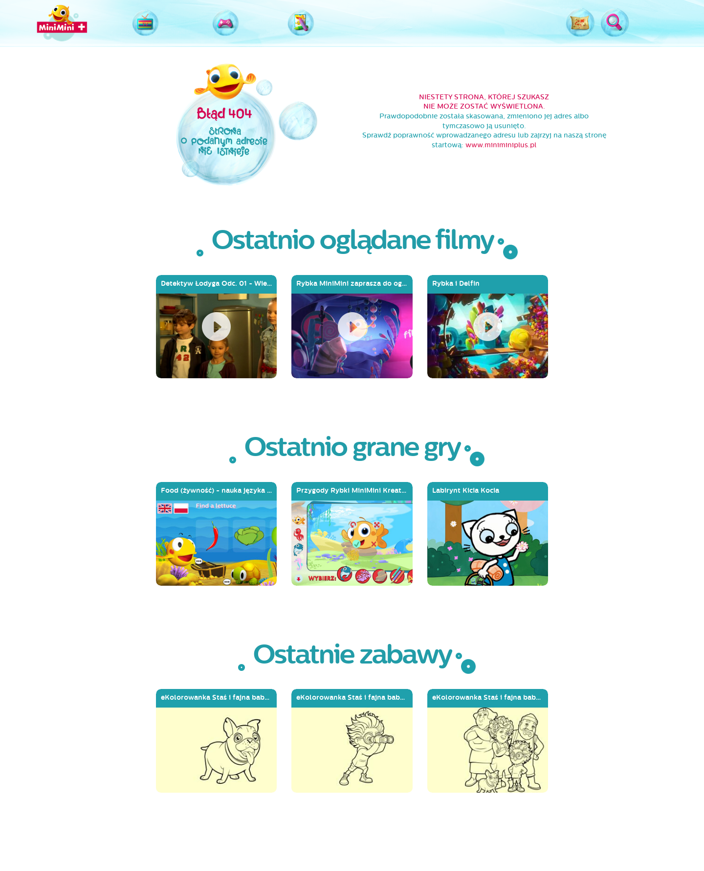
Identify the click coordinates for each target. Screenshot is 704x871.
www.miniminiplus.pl (500, 145)
